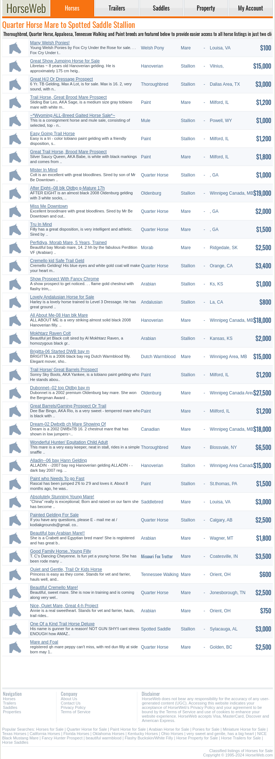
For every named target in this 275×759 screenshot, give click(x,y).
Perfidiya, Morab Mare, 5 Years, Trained (68, 242)
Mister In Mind (43, 169)
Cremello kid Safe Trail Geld (57, 260)
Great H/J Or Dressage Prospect (61, 79)
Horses (9, 699)
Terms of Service (76, 712)
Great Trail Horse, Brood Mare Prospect (68, 151)
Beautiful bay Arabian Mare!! (57, 533)
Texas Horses (14, 733)
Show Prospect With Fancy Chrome (64, 278)
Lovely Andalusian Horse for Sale (62, 297)
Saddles (10, 707)
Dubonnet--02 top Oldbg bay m (60, 387)
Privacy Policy (73, 707)
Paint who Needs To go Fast (57, 478)
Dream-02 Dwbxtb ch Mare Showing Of (68, 424)
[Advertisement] (137, 669)
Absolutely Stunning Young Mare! (62, 496)
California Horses (45, 733)
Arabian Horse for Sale (169, 729)
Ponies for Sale (206, 729)
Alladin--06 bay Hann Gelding (58, 460)
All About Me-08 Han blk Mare (59, 315)
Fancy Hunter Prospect (62, 738)
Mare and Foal (44, 642)
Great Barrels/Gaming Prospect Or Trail (68, 406)
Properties (12, 712)
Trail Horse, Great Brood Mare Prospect (68, 97)
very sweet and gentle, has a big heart (220, 733)
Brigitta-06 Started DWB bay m (59, 351)
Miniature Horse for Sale (244, 729)
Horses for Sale (50, 729)
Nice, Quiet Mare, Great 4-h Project (64, 605)
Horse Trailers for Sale (241, 738)
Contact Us (70, 703)
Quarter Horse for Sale (87, 729)
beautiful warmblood (103, 738)
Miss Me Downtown (49, 206)
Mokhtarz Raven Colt (50, 333)
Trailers (9, 703)
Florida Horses (76, 733)
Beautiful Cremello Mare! (54, 587)
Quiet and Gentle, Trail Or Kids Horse (66, 569)
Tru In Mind (41, 224)
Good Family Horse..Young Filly (60, 551)
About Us (69, 699)
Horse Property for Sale (197, 738)
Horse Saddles (15, 742)
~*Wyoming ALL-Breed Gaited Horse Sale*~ (72, 115)
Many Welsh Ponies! (50, 42)
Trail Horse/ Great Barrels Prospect (64, 369)
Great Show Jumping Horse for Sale (65, 61)
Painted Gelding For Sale (54, 515)
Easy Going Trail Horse (52, 133)
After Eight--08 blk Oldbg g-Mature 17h (67, 188)
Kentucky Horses (143, 733)
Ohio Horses (172, 733)
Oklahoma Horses (109, 733)
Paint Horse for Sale (128, 729)
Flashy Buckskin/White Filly (149, 738)
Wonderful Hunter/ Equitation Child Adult (69, 442)
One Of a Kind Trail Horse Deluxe (62, 623)
